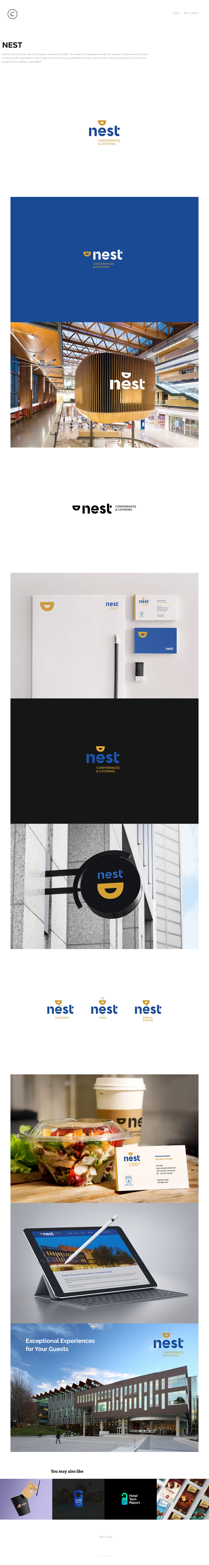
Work (176, 13)
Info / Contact (191, 13)
